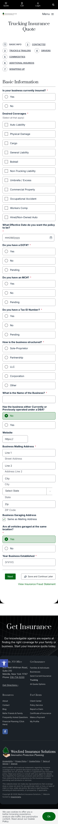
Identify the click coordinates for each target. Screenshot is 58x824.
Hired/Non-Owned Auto (24, 217)
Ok (49, 816)
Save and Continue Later (40, 576)
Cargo (13, 143)
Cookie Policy (34, 761)
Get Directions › (10, 685)
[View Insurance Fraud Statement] (37, 584)
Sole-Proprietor (19, 348)
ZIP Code (10, 510)
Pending (14, 269)
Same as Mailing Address (22, 519)
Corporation (17, 376)
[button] (4, 663)
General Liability (19, 152)
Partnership (16, 357)
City (7, 484)
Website (7, 432)
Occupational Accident (23, 198)
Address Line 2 (13, 471)
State (8, 497)
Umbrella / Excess (20, 180)
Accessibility (7, 761)
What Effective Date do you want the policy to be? (28, 228)
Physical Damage (20, 133)
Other (13, 385)
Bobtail (14, 161)
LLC (12, 366)
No (11, 106)
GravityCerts (16, 797)
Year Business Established (19, 556)
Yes (12, 96)
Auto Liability (17, 124)
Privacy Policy (21, 761)
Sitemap (14, 764)
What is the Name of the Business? (24, 393)
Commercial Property (22, 189)
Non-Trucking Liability (23, 171)
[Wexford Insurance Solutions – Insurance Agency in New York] (29, 747)
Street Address (13, 458)
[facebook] (5, 731)
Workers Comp (19, 208)
